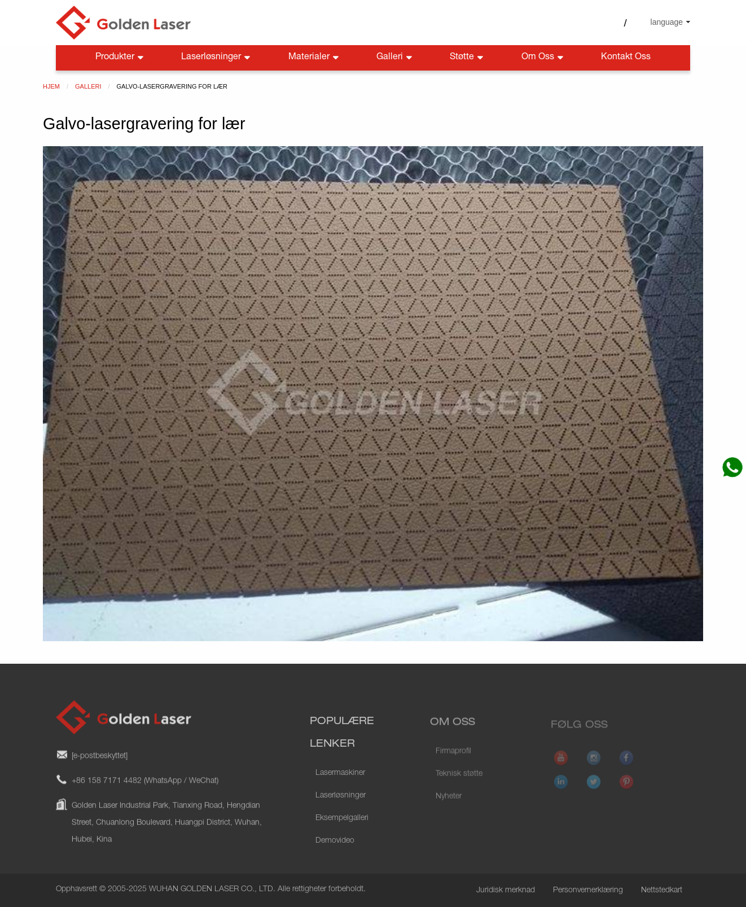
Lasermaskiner (340, 791)
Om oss (543, 57)
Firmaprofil (453, 765)
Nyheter (449, 810)
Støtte (467, 57)
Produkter (120, 57)
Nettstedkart (661, 891)
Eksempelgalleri (341, 836)
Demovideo (334, 859)
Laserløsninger (216, 57)
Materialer (314, 57)
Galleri (395, 57)
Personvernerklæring (588, 891)
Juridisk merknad (505, 891)
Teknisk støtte (459, 788)
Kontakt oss (626, 57)
